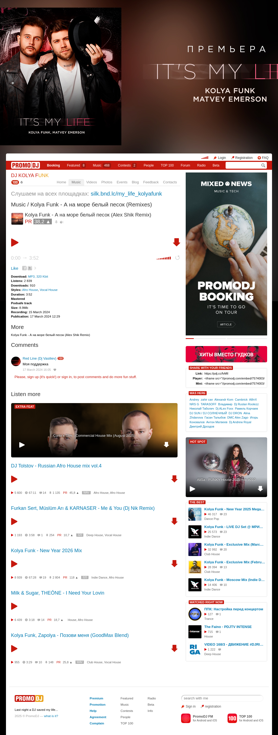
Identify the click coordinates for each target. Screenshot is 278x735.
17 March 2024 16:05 (37, 369)
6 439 (18, 619)
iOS (214, 720)
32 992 (212, 549)
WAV (86, 492)
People (149, 165)
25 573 (212, 531)
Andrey (194, 399)
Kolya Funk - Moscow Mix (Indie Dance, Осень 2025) (234, 580)
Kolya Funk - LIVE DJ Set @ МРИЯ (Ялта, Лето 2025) (234, 527)
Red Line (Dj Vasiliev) (39, 358)
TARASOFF (208, 404)
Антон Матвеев (217, 422)
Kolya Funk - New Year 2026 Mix (46, 550)
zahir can (207, 399)
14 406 (212, 584)
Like (14, 268)
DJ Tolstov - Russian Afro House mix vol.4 (56, 466)
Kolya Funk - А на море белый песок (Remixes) (91, 204)
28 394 (212, 567)
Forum (185, 165)
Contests (127, 710)
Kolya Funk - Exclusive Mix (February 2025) (234, 562)
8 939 (18, 577)
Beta (216, 165)
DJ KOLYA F (30, 175)
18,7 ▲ (58, 619)
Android (201, 720)
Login (222, 157)
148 (51, 662)
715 (210, 631)
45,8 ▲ (74, 492)
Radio (201, 165)
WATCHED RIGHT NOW (206, 602)
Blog (135, 182)
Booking (53, 165)
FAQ (265, 157)
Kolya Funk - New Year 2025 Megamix (234, 509)
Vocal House (49, 289)
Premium (96, 698)
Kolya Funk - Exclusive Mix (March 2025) (234, 544)
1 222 (212, 649)
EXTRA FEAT (25, 406)
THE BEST (197, 502)
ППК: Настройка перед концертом (233, 609)
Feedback (151, 182)
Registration (244, 157)
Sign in (191, 706)
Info (150, 710)
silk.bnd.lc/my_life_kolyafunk (126, 193)
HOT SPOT (198, 441)
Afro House (30, 289)
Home (61, 182)
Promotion (97, 704)
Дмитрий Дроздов (201, 426)
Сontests (127, 165)
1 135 (56, 492)
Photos (106, 182)
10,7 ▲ (68, 535)
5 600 (18, 492)
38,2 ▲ (42, 221)
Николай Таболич (201, 408)
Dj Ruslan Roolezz (246, 404)
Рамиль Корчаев (246, 408)
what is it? (51, 716)
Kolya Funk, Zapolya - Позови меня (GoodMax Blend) (70, 635)
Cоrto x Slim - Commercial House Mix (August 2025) (94, 436)
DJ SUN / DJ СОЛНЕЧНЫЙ (208, 413)
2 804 (56, 577)
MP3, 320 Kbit (38, 276)
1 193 (18, 535)
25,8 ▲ (67, 662)
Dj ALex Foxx (224, 408)
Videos (91, 182)
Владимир (225, 404)
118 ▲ (74, 577)
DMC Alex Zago (237, 417)
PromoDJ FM (203, 716)
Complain (97, 723)
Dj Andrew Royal (240, 422)
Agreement (98, 717)
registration (213, 706)
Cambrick (241, 399)
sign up (33, 377)
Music (102, 165)
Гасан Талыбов (215, 417)
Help (93, 710)
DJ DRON (235, 413)
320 (80, 535)
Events (122, 182)
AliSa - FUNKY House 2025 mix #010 (226, 480)
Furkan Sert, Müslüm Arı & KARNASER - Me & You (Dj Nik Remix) (83, 508)
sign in (67, 377)
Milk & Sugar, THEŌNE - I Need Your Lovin (58, 593)
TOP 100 (167, 165)
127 (210, 614)
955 (17, 662)
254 (51, 535)
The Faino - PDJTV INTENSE (228, 627)
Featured (76, 165)
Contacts (170, 182)
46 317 (212, 514)
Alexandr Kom (223, 399)
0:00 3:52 (25, 258)
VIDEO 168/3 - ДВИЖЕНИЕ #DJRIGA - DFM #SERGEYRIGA (234, 644)
